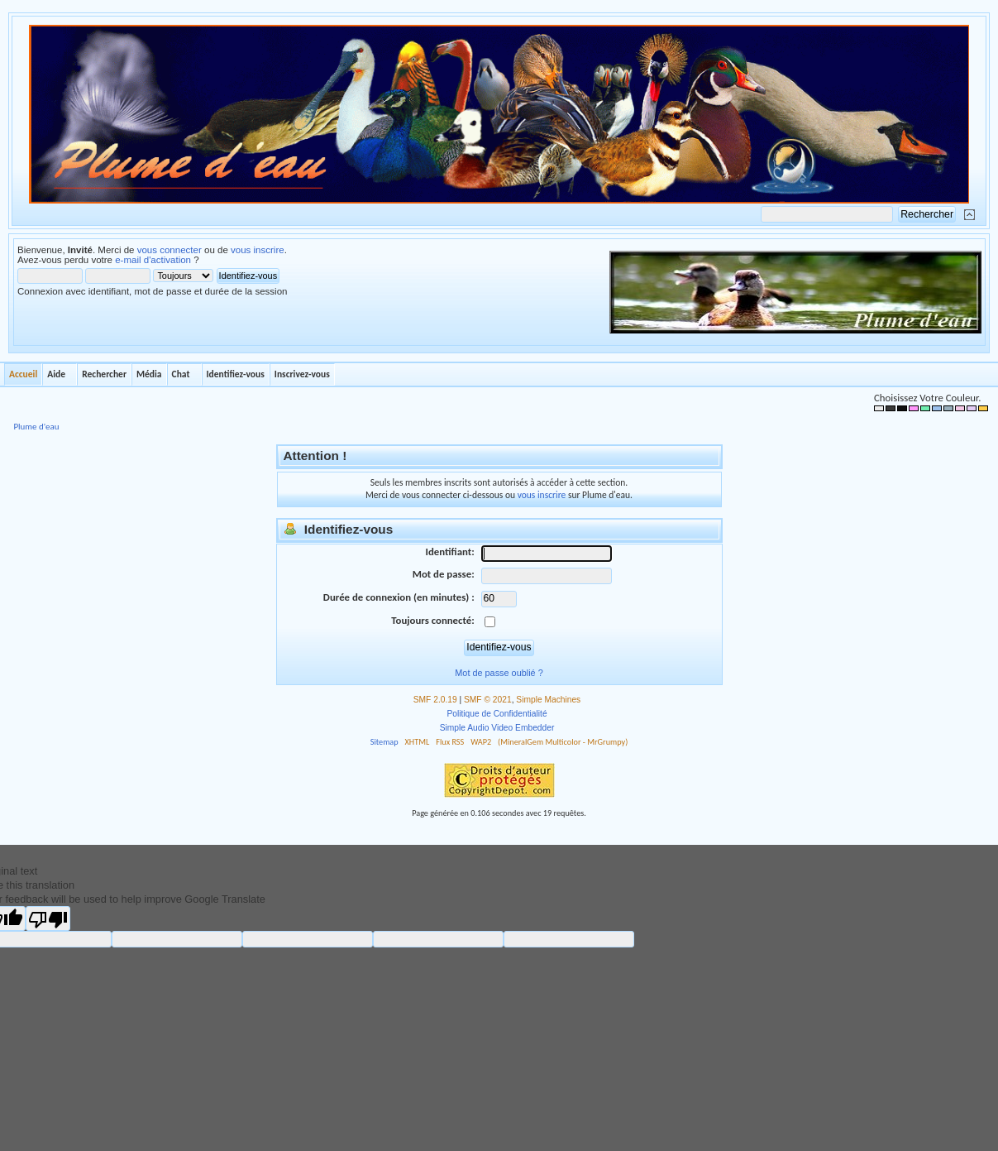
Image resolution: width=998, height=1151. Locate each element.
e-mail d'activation (153, 260)
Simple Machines (548, 699)
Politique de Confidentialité (496, 713)
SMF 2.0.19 (435, 699)
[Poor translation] (48, 918)
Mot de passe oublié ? (498, 673)
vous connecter (169, 250)
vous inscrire (257, 250)
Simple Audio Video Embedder (497, 727)
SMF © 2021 (488, 699)
